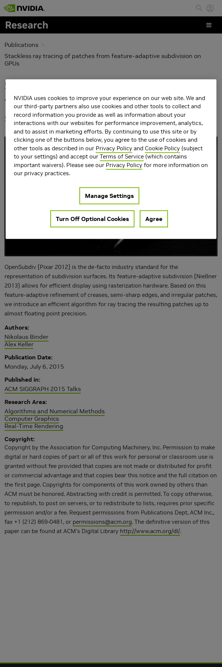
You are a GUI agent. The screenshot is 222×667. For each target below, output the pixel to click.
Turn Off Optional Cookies (92, 218)
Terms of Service (122, 156)
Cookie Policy (162, 148)
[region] (111, 159)
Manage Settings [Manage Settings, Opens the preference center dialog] (109, 195)
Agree (153, 218)
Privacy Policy (114, 148)
